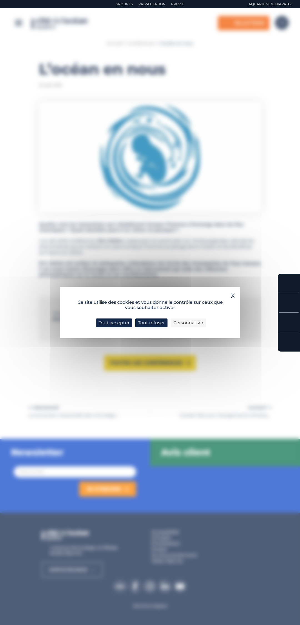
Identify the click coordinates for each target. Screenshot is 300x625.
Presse (177, 4)
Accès (289, 342)
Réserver (289, 283)
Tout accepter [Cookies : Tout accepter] (114, 322)
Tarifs (289, 302)
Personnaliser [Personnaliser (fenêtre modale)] (188, 322)
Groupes (124, 4)
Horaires (289, 322)
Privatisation (152, 4)
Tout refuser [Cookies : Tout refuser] (151, 322)
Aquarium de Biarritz (270, 4)
